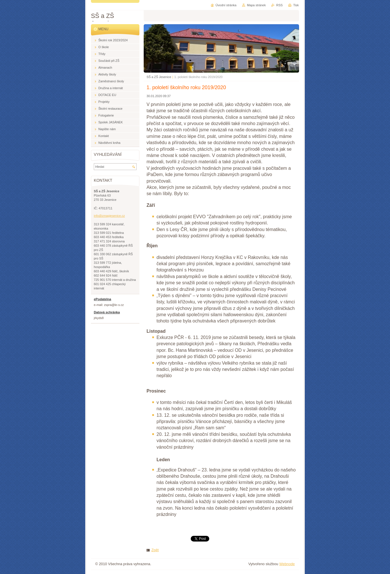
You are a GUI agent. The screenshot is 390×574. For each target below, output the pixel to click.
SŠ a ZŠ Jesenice (159, 77)
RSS (279, 5)
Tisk (296, 5)
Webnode (287, 564)
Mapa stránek (256, 5)
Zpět (155, 550)
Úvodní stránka (226, 5)
